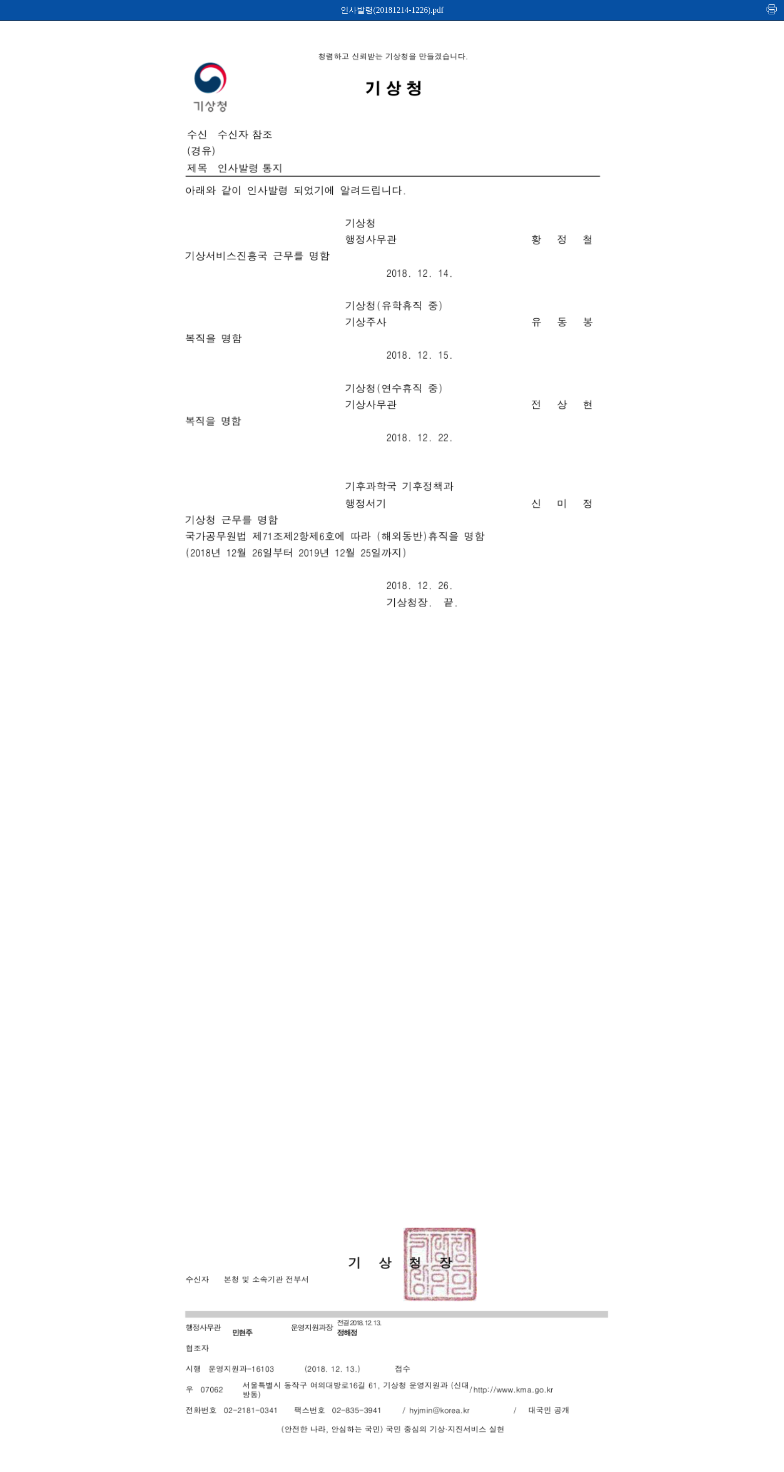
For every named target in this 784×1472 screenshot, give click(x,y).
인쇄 (772, 9)
